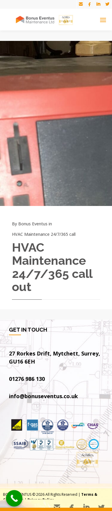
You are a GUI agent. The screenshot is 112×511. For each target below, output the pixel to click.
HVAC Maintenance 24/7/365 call (44, 234)
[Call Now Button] (14, 498)
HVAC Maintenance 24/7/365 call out (52, 267)
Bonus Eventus (32, 224)
